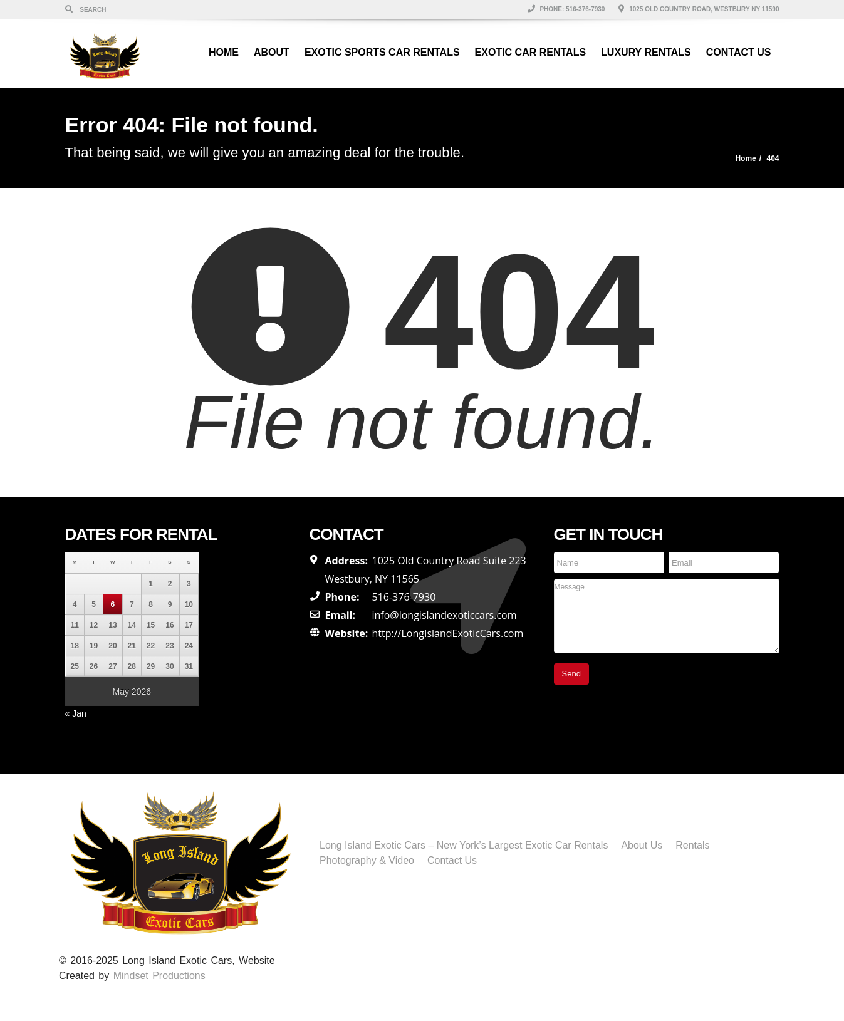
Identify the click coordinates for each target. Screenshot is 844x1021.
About (271, 52)
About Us (641, 845)
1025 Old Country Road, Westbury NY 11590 (698, 9)
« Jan (75, 713)
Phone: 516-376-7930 (566, 9)
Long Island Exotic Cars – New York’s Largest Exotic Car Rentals (464, 845)
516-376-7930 (404, 597)
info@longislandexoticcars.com (444, 615)
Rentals (692, 845)
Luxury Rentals (646, 52)
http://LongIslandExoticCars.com (448, 633)
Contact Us (738, 52)
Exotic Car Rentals (530, 52)
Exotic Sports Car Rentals (382, 52)
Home (224, 52)
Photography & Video (367, 860)
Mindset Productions (159, 975)
